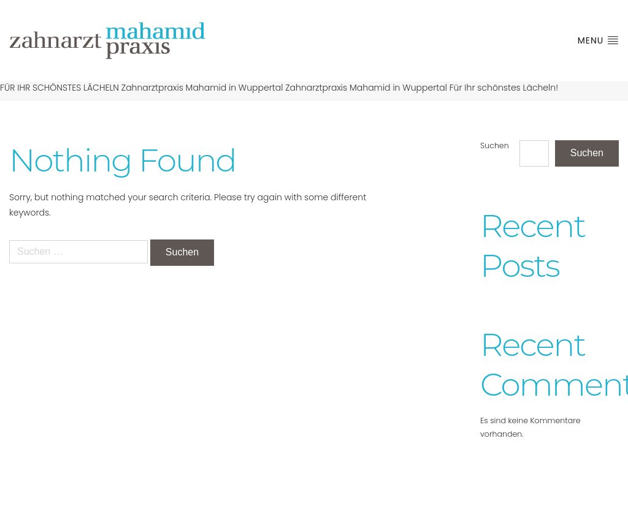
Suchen (494, 145)
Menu (598, 40)
